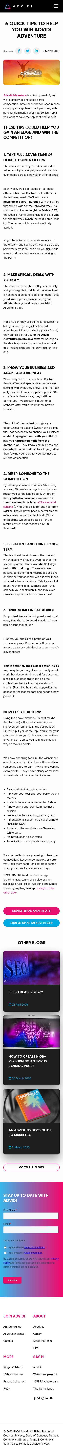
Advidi (18, 6)
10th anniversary (13, 1374)
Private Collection (14, 1381)
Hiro (35, 1348)
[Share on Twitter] (27, 51)
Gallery (37, 1333)
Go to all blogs (31, 1167)
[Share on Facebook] (18, 51)
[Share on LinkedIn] (36, 51)
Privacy (19, 1435)
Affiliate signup (12, 1326)
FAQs (6, 1388)
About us (38, 1326)
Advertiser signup (14, 1333)
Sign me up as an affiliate (31, 911)
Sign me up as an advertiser (31, 923)
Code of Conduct (36, 1435)
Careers (8, 1340)
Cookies (8, 1435)
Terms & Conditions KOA (34, 1443)
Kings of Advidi (12, 1367)
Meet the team (42, 1340)
